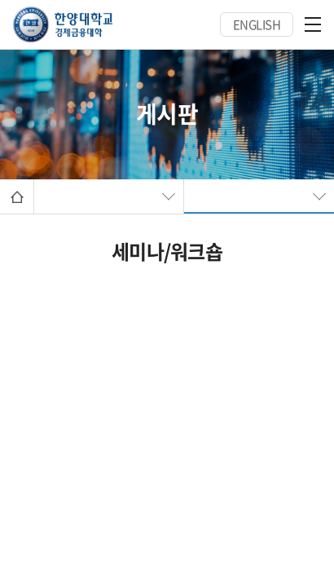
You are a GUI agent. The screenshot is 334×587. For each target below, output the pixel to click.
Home (16, 196)
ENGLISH (257, 24)
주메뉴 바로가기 (0, 0)
